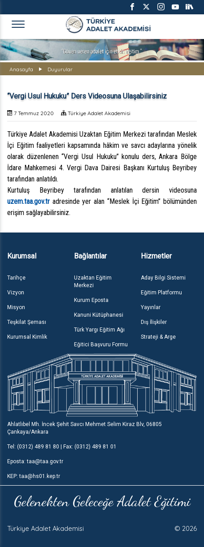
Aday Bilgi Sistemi (163, 278)
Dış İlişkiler (154, 322)
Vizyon (15, 292)
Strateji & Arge (158, 337)
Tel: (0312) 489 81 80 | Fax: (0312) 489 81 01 (62, 447)
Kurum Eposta (91, 300)
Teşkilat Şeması (26, 322)
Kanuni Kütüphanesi (98, 315)
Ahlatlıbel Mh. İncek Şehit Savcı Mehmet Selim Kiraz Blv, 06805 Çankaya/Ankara (84, 428)
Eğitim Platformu (161, 292)
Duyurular (60, 69)
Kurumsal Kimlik (27, 337)
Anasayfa (21, 69)
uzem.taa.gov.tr (28, 201)
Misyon (16, 307)
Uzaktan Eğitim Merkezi (93, 282)
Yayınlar (151, 307)
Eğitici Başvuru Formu (101, 344)
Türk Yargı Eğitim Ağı (99, 330)
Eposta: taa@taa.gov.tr (35, 461)
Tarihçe (16, 278)
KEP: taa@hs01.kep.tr (33, 476)
